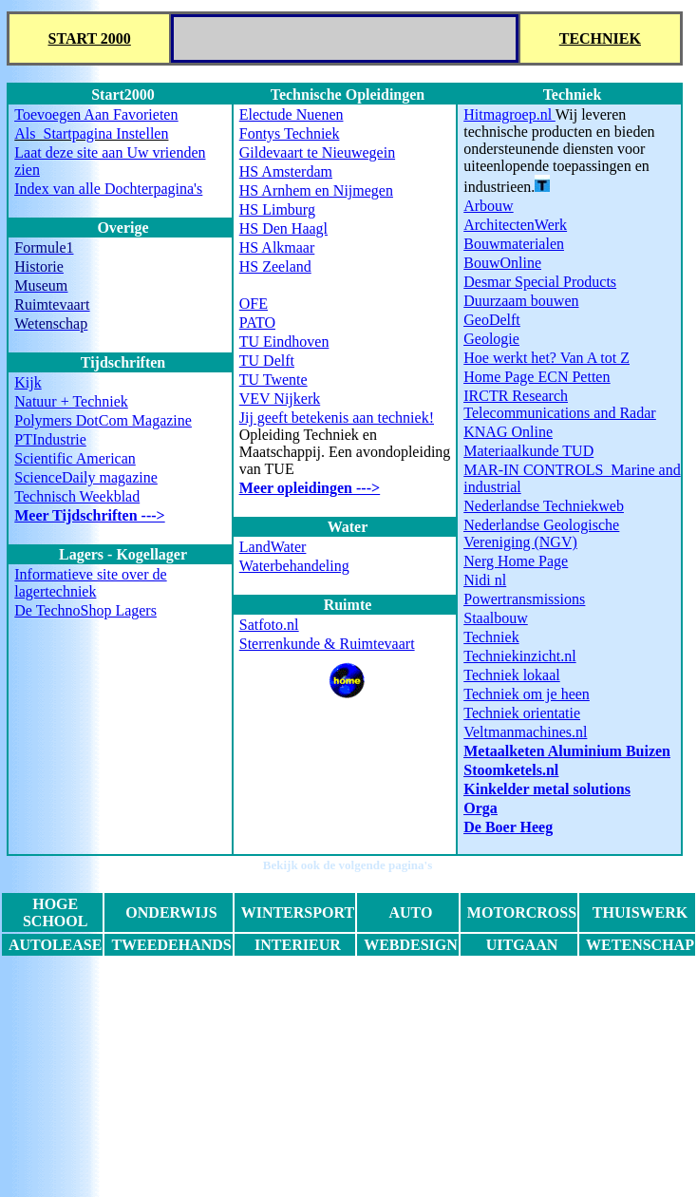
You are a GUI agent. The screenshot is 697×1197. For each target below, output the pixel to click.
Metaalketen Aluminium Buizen (566, 751)
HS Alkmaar (277, 247)
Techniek (490, 637)
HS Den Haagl (283, 228)
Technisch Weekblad (77, 496)
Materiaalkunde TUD (528, 451)
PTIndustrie (50, 439)
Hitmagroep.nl (509, 114)
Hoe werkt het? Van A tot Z (546, 358)
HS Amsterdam (285, 171)
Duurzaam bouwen (520, 301)
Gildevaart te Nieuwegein (317, 152)
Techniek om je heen (526, 694)
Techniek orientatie (521, 713)
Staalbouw (495, 618)
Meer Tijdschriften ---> (89, 515)
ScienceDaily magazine (86, 477)
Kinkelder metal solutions (547, 789)
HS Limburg (277, 209)
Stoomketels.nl (510, 770)
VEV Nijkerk (279, 398)
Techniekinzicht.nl (519, 656)
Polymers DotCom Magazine (103, 420)
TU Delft (266, 360)
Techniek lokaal (511, 675)
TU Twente (273, 379)
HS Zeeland (275, 266)
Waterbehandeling (294, 566)
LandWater (273, 547)
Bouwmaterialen (513, 244)
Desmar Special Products (539, 282)
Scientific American (75, 458)
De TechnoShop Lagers (85, 610)
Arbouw (488, 206)
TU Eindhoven (284, 341)
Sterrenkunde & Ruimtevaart (327, 644)
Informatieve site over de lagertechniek (90, 582)
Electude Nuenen (291, 114)
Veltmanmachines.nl (525, 732)
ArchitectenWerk (515, 225)
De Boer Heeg (508, 827)
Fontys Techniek (289, 133)
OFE (253, 303)
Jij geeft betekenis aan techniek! (336, 417)
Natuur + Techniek (71, 401)
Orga (480, 808)
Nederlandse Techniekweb (543, 506)
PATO (257, 322)
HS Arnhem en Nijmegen (316, 190)
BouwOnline (502, 263)
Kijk (27, 382)
